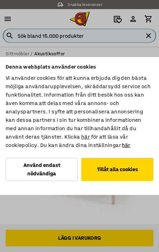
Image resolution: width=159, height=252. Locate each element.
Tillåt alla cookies (117, 169)
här (85, 136)
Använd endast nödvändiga (41, 169)
